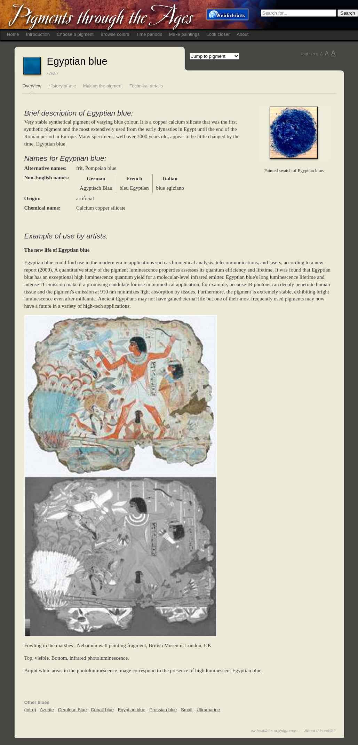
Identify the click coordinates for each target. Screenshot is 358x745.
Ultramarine (208, 709)
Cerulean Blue (72, 709)
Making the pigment (103, 85)
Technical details (146, 85)
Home (13, 34)
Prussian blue (163, 709)
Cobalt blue (102, 709)
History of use (62, 85)
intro (30, 709)
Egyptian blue (131, 709)
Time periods (149, 34)
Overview (32, 85)
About (242, 34)
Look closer (218, 34)
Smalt (186, 709)
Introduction (38, 34)
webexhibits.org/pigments (274, 730)
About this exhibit (320, 730)
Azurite (47, 709)
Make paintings (184, 34)
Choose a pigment (75, 34)
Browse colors (115, 34)
